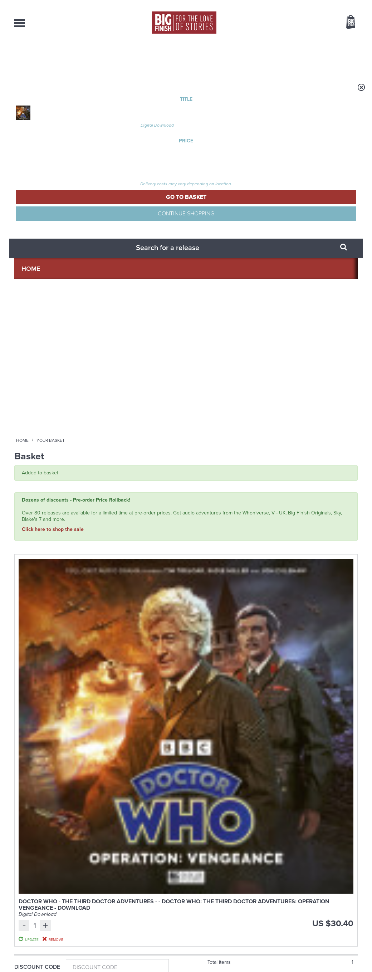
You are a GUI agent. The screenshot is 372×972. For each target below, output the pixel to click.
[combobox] (293, 41)
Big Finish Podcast (264, 638)
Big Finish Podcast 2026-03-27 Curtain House (319, 500)
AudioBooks (53, 57)
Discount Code (37, 283)
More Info (52, 564)
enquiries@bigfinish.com (200, 898)
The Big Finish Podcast (213, 489)
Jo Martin (39, 522)
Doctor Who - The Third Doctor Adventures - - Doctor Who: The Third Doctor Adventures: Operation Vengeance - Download (127, 239)
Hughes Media (51, 961)
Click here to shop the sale (53, 178)
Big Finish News (47, 700)
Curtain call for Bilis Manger (298, 785)
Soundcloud (311, 632)
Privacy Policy (29, 664)
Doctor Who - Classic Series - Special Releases (50, 492)
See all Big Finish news (321, 702)
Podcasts (256, 57)
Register (341, 5)
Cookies (136, 953)
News (214, 57)
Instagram (258, 632)
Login (318, 5)
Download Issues (341, 905)
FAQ (353, 899)
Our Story (348, 892)
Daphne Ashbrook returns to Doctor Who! (116, 791)
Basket (346, 22)
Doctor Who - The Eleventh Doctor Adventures (138, 492)
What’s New (168, 57)
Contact (340, 57)
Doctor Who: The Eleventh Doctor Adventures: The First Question (137, 511)
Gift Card (28, 330)
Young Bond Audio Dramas (119, 714)
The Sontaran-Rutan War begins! (292, 720)
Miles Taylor (130, 529)
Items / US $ (312, 23)
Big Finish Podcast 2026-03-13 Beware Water (229, 500)
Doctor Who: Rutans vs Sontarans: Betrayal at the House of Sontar (50, 507)
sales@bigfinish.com (135, 898)
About (299, 57)
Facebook (218, 632)
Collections (111, 57)
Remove (298, 256)
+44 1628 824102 (142, 892)
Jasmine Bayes (161, 529)
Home (56, 92)
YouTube (281, 632)
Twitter (238, 632)
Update (298, 247)
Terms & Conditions (166, 953)
